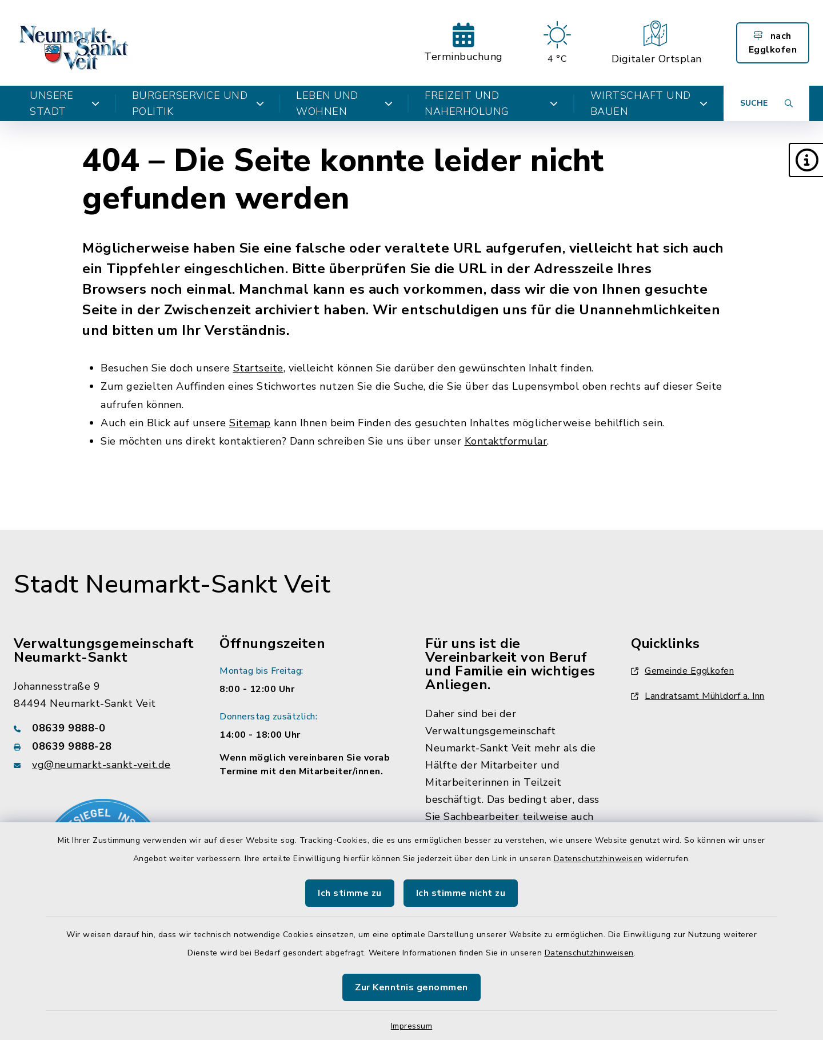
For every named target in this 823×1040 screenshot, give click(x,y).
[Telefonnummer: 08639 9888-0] (103, 728)
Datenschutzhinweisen (598, 858)
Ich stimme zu (350, 893)
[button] (806, 160)
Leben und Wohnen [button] (344, 103)
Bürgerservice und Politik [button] (198, 103)
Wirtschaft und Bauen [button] (649, 103)
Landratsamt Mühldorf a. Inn (698, 696)
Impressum (412, 1026)
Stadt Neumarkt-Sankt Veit (172, 584)
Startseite (258, 368)
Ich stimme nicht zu (461, 893)
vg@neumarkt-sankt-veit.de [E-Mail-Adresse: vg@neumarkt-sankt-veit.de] (101, 764)
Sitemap (250, 423)
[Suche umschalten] (766, 103)
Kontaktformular (506, 441)
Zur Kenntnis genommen (411, 987)
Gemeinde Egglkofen (682, 671)
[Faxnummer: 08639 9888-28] (103, 746)
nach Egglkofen (773, 43)
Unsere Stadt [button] (65, 103)
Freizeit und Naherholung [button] (491, 103)
